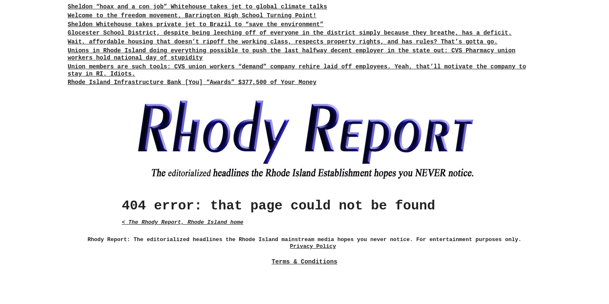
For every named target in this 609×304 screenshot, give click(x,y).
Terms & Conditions (304, 261)
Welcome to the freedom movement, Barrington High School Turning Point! (192, 15)
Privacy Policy (313, 246)
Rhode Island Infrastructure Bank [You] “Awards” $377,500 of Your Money (192, 82)
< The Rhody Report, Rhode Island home (183, 222)
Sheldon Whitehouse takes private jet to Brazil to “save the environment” (196, 24)
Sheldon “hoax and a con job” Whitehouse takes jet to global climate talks (197, 6)
